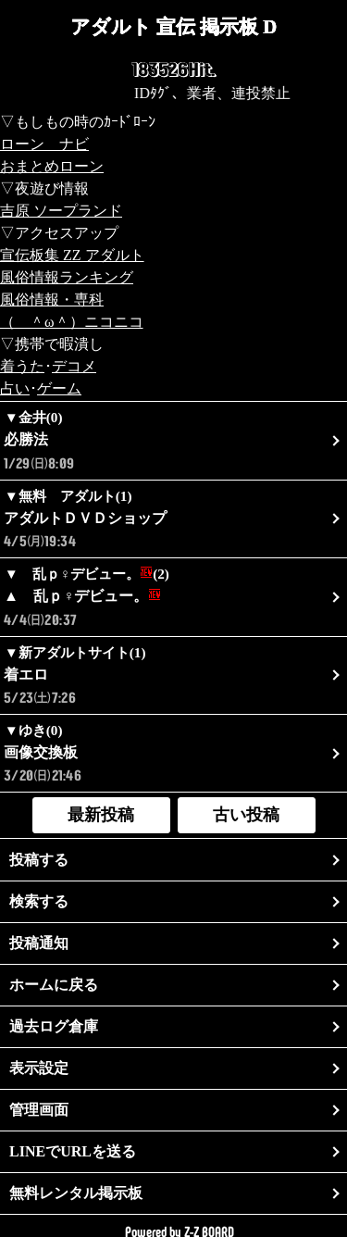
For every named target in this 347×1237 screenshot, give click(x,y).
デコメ (74, 366)
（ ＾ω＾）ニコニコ (71, 322)
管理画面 (38, 1110)
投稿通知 (38, 943)
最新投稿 (101, 815)
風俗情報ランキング (66, 277)
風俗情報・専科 (52, 299)
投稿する (38, 860)
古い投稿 (246, 815)
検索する (38, 901)
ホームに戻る (53, 985)
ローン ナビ (44, 144)
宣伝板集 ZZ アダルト (72, 255)
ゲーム (59, 388)
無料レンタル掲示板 (76, 1193)
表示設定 (38, 1068)
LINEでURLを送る (72, 1151)
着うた (22, 366)
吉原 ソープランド (61, 211)
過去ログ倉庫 (53, 1026)
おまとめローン (52, 166)
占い (15, 388)
